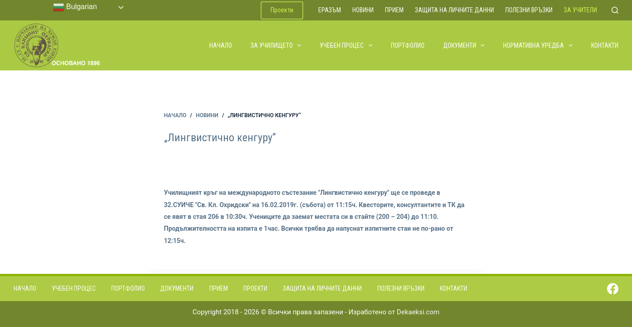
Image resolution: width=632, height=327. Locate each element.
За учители (580, 10)
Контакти (604, 45)
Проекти (282, 10)
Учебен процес (346, 45)
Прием (394, 10)
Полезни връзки (529, 10)
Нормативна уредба (538, 45)
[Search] (615, 10)
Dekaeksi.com (418, 312)
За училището (276, 45)
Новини (363, 10)
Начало (220, 45)
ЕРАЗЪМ (329, 10)
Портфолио (408, 45)
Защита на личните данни (454, 10)
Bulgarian (75, 7)
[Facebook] (612, 288)
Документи (464, 45)
